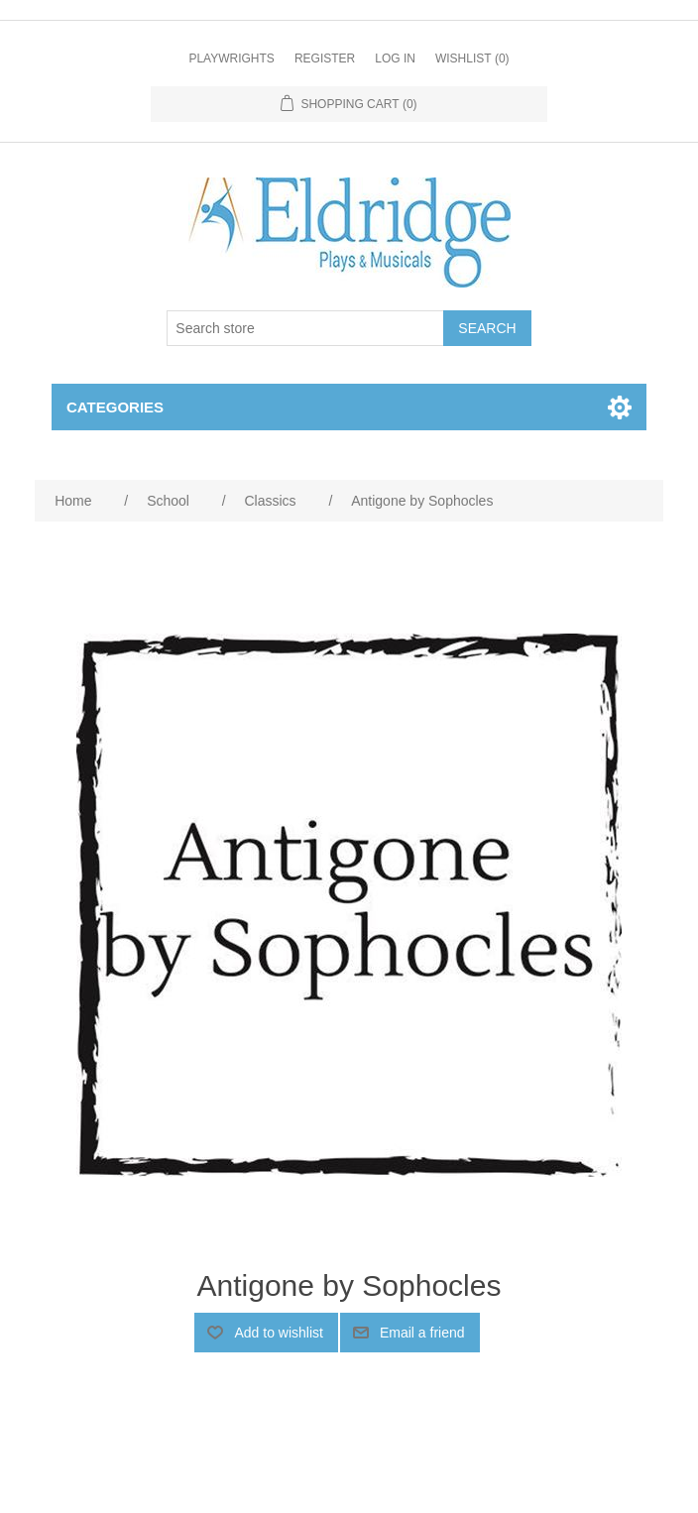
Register (324, 58)
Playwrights (231, 58)
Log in (395, 58)
